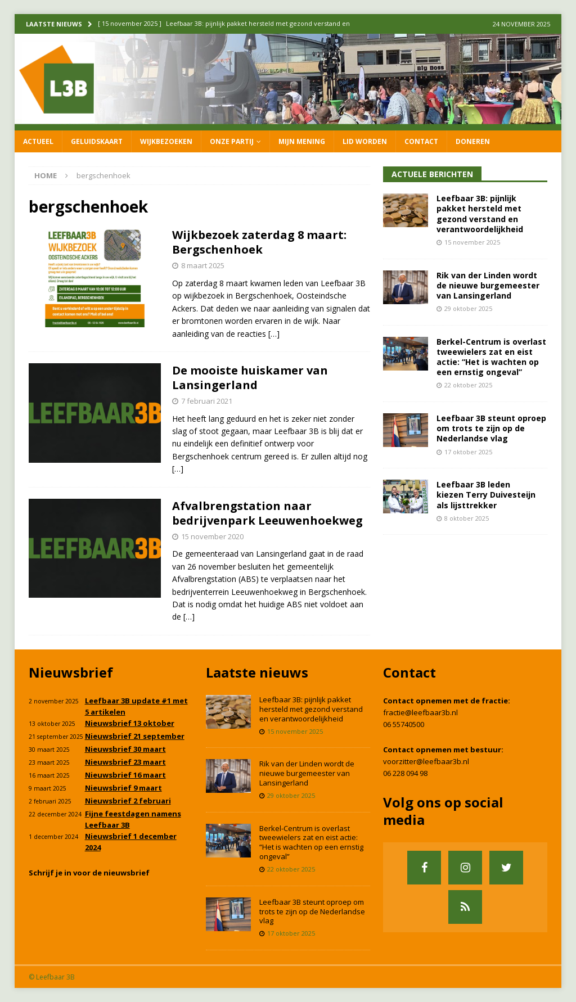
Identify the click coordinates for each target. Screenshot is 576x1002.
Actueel (38, 141)
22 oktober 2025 (468, 385)
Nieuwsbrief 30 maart (125, 749)
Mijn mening (301, 141)
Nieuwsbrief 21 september (134, 736)
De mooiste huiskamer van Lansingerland (250, 377)
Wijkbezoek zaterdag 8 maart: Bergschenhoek (259, 242)
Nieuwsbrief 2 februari (128, 801)
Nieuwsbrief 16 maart (125, 775)
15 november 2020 (212, 536)
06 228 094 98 (405, 773)
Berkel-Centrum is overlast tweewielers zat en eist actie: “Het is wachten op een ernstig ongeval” (491, 357)
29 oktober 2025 (468, 308)
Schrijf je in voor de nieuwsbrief (89, 873)
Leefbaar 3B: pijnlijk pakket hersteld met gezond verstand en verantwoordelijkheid (479, 213)
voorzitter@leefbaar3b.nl (426, 761)
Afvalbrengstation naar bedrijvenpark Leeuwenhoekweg (267, 513)
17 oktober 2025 (468, 452)
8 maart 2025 (202, 265)
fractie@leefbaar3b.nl (420, 712)
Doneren (473, 141)
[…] (274, 333)
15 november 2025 (472, 242)
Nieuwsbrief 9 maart (123, 788)
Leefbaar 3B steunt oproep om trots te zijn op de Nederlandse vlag (491, 428)
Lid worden (365, 141)
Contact (421, 141)
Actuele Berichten (432, 174)
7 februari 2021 (206, 401)
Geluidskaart (97, 141)
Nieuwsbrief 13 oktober (129, 723)
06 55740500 (403, 724)
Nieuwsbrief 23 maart (125, 762)
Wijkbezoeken (166, 141)
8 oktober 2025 (466, 518)
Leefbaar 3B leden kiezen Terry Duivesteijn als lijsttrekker (486, 494)
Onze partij (232, 141)
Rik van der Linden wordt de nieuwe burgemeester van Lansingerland (487, 285)
